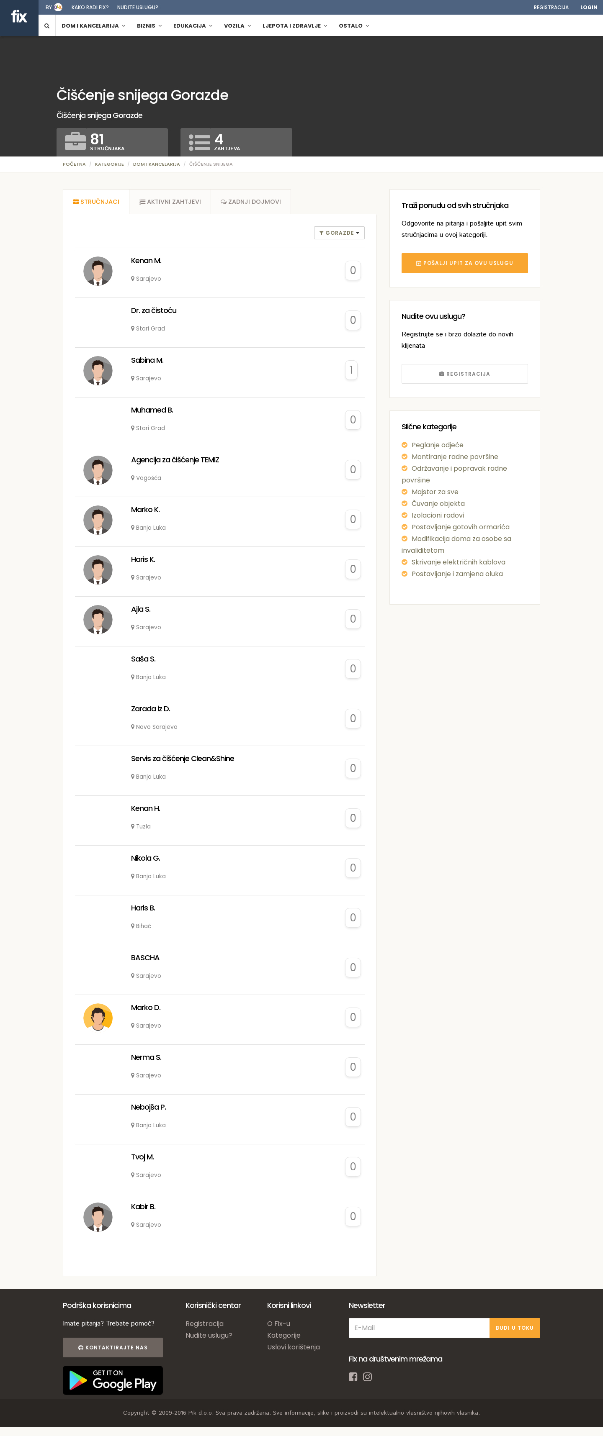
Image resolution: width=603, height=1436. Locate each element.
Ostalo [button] (354, 26)
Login (589, 7)
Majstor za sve (435, 492)
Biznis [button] (149, 26)
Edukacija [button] (192, 26)
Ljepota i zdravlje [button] (295, 26)
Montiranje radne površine (455, 457)
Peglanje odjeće (438, 445)
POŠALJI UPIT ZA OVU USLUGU (464, 263)
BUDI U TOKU (515, 1328)
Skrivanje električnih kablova (458, 562)
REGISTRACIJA (464, 373)
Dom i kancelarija (156, 164)
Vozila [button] (237, 26)
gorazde (338, 233)
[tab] (96, 202)
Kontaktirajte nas (112, 1348)
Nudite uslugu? (137, 7)
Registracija (551, 7)
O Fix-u (278, 1324)
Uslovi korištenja (293, 1348)
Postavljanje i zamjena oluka (457, 574)
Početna (74, 164)
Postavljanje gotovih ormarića (461, 527)
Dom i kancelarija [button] (93, 26)
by (49, 7)
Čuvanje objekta (438, 503)
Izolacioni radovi (438, 515)
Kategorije (109, 164)
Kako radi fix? (90, 7)
